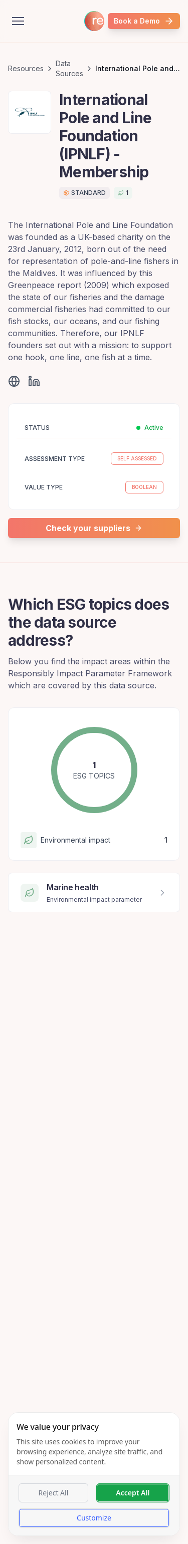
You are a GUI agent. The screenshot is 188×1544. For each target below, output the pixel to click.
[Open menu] (18, 21)
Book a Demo (144, 21)
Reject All (54, 1492)
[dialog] (94, 1474)
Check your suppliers (94, 528)
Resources (26, 68)
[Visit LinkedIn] (34, 381)
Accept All (132, 1492)
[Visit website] (14, 381)
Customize (94, 1517)
